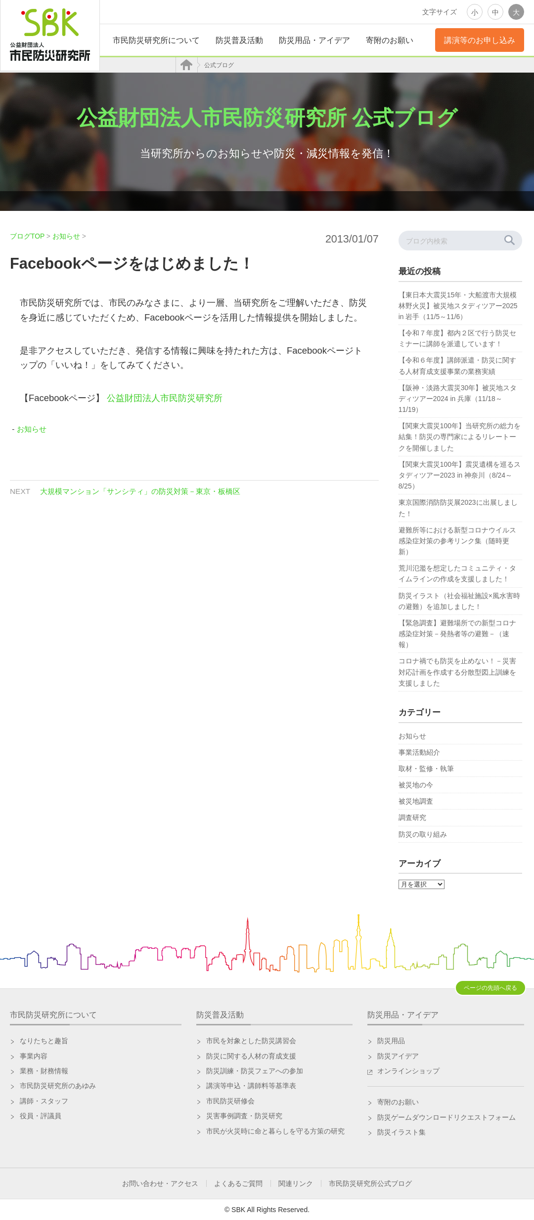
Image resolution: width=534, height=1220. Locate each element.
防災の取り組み (423, 834)
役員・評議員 (40, 1116)
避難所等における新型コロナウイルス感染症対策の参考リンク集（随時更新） (457, 541)
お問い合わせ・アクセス (160, 1183)
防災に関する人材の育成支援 (251, 1056)
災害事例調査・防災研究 (244, 1116)
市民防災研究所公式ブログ (370, 1183)
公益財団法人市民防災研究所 (164, 398)
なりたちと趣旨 (44, 1041)
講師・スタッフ (44, 1101)
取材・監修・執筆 (426, 769)
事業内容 (33, 1056)
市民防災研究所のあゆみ (58, 1086)
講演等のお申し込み (479, 40)
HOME (188, 65)
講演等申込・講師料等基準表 (251, 1086)
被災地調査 (416, 801)
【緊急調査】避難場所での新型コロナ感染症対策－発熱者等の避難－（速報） (457, 634)
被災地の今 (416, 785)
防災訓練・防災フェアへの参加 (254, 1071)
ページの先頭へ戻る (490, 987)
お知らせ (31, 429)
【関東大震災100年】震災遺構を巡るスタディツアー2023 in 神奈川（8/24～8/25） (460, 475)
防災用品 (391, 1041)
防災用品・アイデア (314, 40)
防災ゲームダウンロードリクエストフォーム (446, 1117)
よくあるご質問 (238, 1183)
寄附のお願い (389, 40)
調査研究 (412, 817)
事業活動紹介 (419, 752)
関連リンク (295, 1183)
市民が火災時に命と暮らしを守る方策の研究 (275, 1131)
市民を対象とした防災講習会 (251, 1041)
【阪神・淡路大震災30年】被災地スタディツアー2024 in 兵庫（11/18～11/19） (458, 398)
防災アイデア (398, 1056)
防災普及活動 (239, 40)
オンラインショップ (408, 1071)
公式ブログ (219, 65)
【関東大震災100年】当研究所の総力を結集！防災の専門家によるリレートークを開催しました (460, 436)
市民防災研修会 (230, 1101)
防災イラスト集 (401, 1132)
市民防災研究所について (156, 40)
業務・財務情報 (44, 1071)
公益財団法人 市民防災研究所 (49, 35)
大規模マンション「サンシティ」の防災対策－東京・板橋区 (140, 491)
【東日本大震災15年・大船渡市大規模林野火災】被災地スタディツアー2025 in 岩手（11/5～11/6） (458, 306)
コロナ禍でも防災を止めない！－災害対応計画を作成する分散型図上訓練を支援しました (457, 672)
